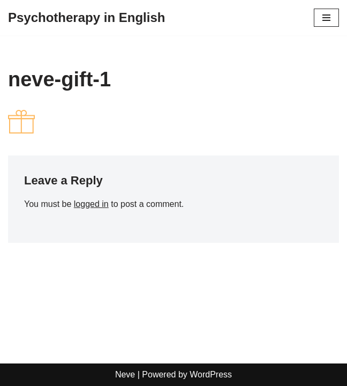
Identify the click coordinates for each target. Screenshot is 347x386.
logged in (91, 204)
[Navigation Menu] (326, 18)
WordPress (211, 374)
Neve (125, 374)
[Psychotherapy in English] (86, 18)
